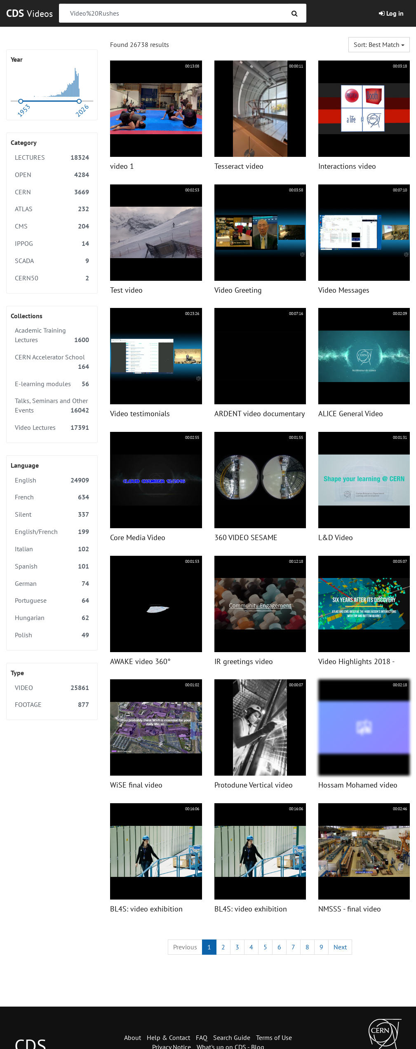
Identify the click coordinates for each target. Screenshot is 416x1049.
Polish (52, 635)
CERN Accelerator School (52, 362)
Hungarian (52, 617)
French (52, 497)
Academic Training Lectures (52, 335)
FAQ (201, 1037)
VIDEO (52, 687)
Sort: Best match (379, 44)
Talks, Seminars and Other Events (52, 405)
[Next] (340, 947)
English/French (52, 531)
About (132, 1037)
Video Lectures (52, 427)
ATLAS (52, 209)
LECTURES (52, 157)
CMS (52, 226)
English (52, 480)
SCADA (52, 261)
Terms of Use (274, 1037)
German (52, 583)
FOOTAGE (52, 704)
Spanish (52, 566)
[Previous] (185, 947)
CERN (52, 192)
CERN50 (52, 278)
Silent (52, 514)
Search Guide (231, 1037)
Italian (52, 549)
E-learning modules (52, 384)
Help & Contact (168, 1037)
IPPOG (52, 243)
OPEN (52, 174)
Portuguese (52, 600)
